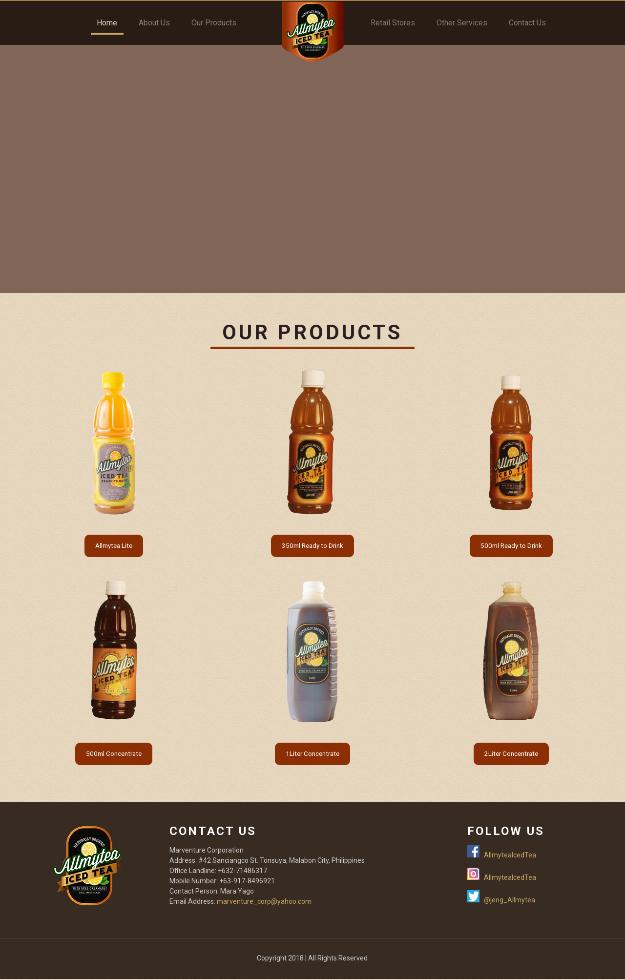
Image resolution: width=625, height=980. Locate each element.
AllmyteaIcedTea (510, 856)
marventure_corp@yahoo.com (264, 902)
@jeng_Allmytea (509, 901)
